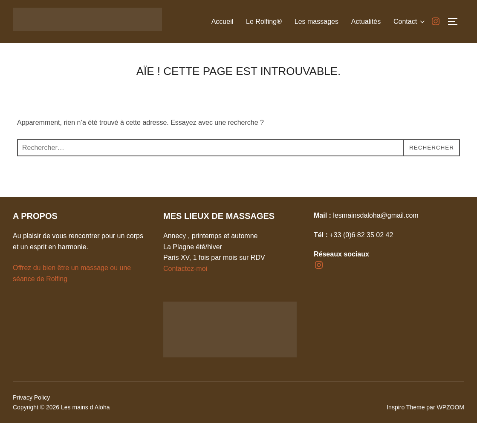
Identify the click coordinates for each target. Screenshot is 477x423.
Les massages (316, 21)
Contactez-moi (185, 268)
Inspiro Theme (406, 407)
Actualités (365, 21)
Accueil (222, 21)
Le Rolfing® (263, 21)
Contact (409, 22)
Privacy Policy (31, 397)
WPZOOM (450, 407)
